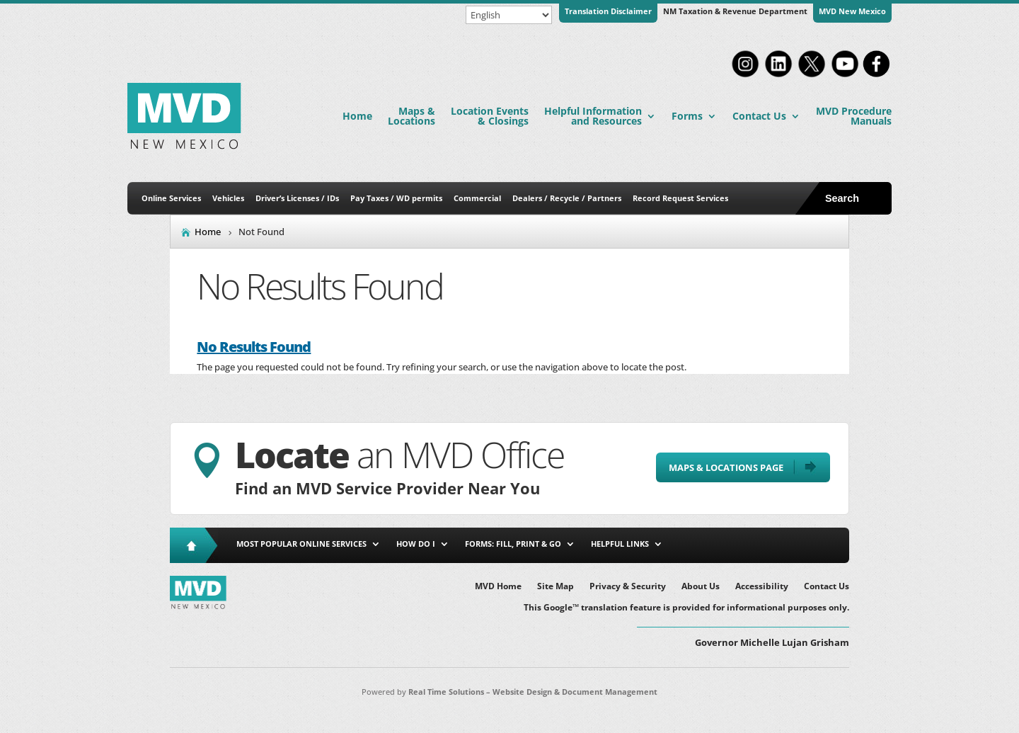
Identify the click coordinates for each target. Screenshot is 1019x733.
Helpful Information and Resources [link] (593, 115)
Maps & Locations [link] (411, 115)
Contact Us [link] (759, 116)
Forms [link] (687, 116)
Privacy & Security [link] (627, 586)
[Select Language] (509, 15)
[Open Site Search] (855, 198)
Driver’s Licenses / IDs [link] (297, 198)
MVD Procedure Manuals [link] (854, 115)
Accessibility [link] (761, 586)
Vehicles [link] (228, 198)
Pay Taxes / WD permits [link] (396, 198)
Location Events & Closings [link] (490, 115)
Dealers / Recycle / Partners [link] (566, 198)
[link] (745, 75)
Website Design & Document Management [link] (575, 691)
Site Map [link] (555, 586)
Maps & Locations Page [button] (726, 467)
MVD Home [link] (498, 586)
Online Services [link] (171, 198)
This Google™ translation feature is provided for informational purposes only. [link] (686, 608)
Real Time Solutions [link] (446, 691)
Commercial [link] (477, 198)
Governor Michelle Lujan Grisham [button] (772, 642)
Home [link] (357, 116)
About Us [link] (700, 586)
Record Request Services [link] (680, 198)
